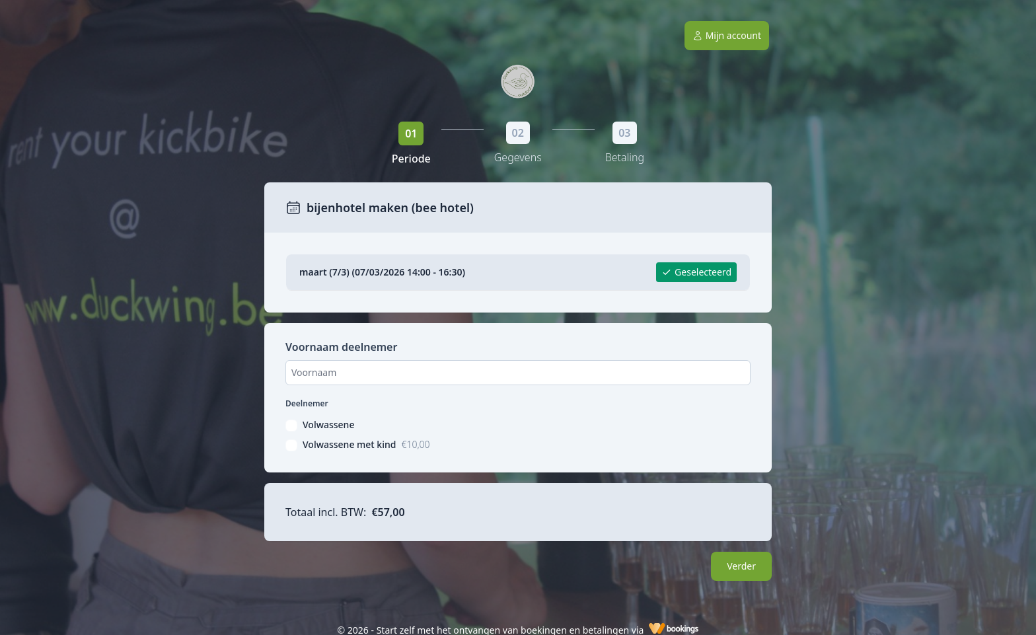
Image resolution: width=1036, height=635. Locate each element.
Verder (741, 566)
